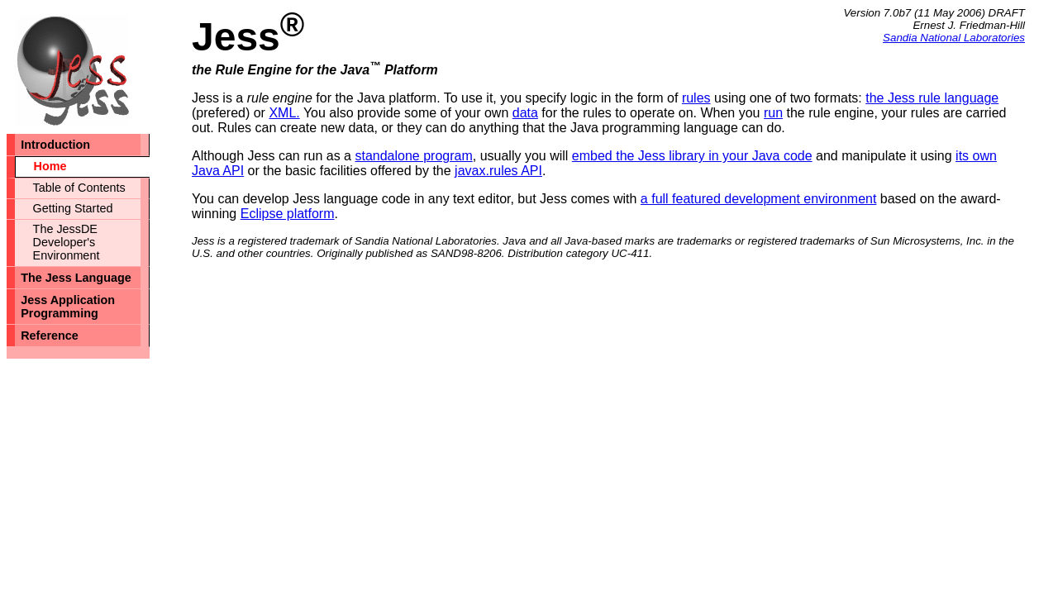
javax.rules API (498, 171)
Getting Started (73, 208)
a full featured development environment (759, 199)
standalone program (413, 156)
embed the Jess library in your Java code (692, 156)
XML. (284, 113)
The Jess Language (76, 277)
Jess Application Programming (68, 306)
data (525, 113)
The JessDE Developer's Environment (66, 242)
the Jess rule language (931, 98)
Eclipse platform (288, 214)
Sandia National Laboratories (954, 37)
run (773, 113)
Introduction (55, 144)
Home (50, 166)
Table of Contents (79, 187)
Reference (50, 335)
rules (696, 98)
